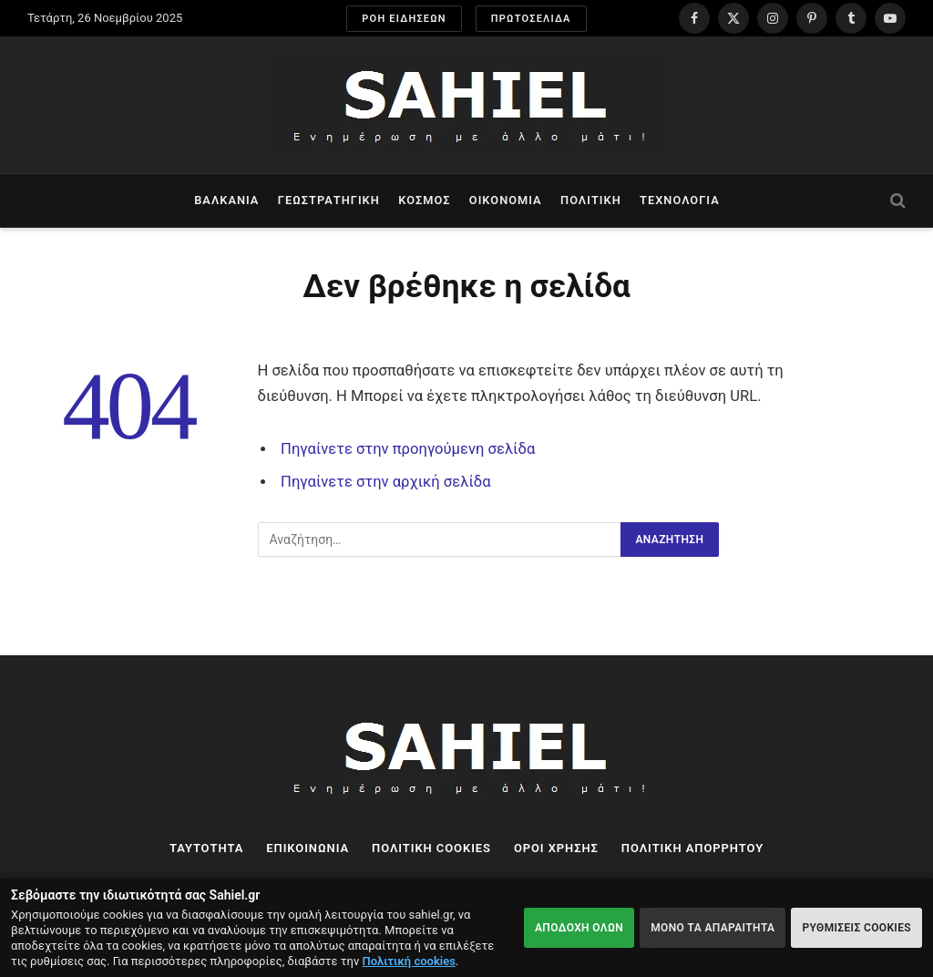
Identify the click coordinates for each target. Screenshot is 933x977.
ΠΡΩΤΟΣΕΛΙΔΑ (531, 19)
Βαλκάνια (226, 200)
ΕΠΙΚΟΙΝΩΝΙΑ (307, 848)
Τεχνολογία (680, 200)
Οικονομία (505, 200)
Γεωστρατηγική (329, 200)
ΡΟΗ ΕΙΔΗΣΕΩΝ (404, 19)
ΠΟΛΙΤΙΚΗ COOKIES (431, 848)
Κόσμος (424, 200)
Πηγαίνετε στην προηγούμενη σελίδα (408, 449)
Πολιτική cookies (409, 961)
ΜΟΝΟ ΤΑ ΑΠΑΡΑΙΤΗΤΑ (712, 927)
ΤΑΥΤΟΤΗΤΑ (206, 848)
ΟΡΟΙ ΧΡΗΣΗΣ (556, 848)
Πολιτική (590, 200)
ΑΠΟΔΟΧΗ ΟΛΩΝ (579, 927)
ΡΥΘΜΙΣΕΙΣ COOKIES (856, 927)
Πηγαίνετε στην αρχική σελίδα (386, 481)
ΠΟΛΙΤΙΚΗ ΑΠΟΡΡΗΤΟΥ (692, 848)
